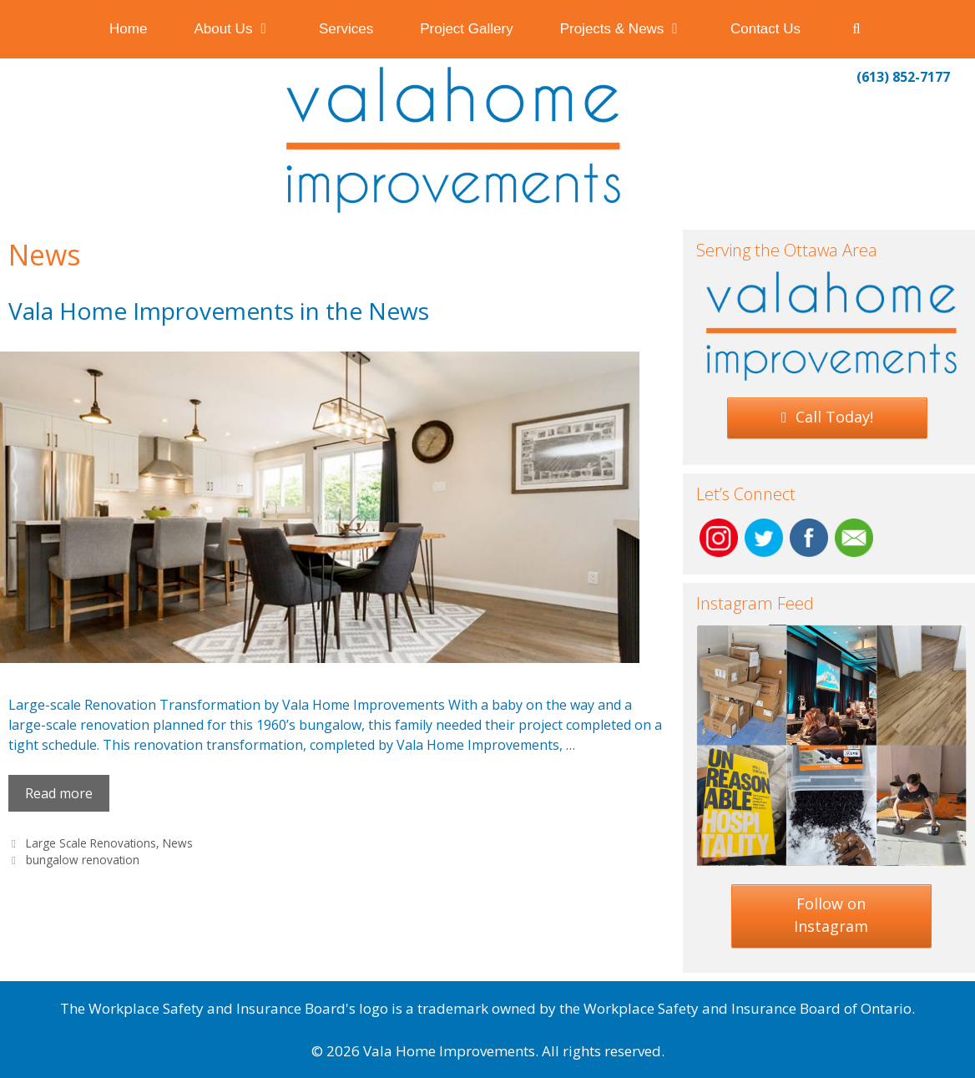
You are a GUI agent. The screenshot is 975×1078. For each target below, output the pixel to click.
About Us (245, 29)
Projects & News (633, 29)
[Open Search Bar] (856, 29)
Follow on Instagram (831, 914)
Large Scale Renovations (91, 843)
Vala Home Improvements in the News (218, 310)
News (178, 843)
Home (128, 29)
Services (346, 29)
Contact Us (765, 29)
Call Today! (827, 417)
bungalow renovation (82, 860)
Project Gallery (466, 29)
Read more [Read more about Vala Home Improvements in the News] (59, 793)
